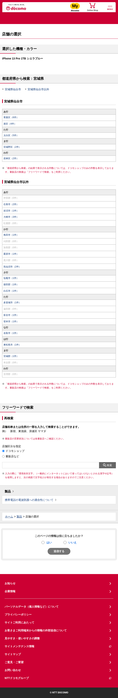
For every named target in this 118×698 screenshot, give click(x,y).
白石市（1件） (11, 291)
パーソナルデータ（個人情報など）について (32, 606)
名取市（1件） (11, 333)
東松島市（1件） (12, 344)
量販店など (12, 456)
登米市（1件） (11, 321)
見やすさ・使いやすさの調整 (22, 638)
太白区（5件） (11, 135)
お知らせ (10, 583)
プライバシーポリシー (18, 614)
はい (49, 542)
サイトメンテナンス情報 (58, 646)
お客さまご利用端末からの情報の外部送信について (36, 630)
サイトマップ (13, 654)
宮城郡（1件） (11, 356)
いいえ (72, 542)
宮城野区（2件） (12, 147)
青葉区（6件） (11, 117)
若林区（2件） (11, 158)
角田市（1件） (11, 235)
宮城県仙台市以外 (38, 89)
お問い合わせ (13, 670)
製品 (8, 491)
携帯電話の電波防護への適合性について (29, 499)
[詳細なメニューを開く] (110, 7)
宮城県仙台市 (13, 89)
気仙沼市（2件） (12, 266)
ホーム (9, 516)
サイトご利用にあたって (19, 622)
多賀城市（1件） (12, 302)
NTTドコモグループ (58, 678)
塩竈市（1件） (11, 278)
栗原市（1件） (11, 254)
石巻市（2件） (11, 204)
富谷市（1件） (11, 315)
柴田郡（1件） (11, 284)
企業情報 (10, 591)
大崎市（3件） (11, 217)
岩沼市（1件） (11, 210)
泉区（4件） (9, 123)
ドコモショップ (15, 450)
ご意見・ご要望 (14, 662)
